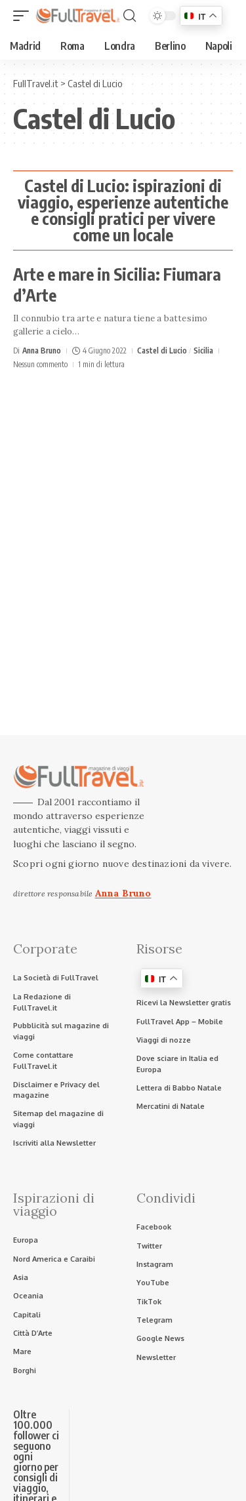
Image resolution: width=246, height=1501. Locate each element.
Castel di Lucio (162, 350)
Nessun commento (40, 364)
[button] (24, 16)
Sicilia (203, 350)
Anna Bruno (41, 350)
